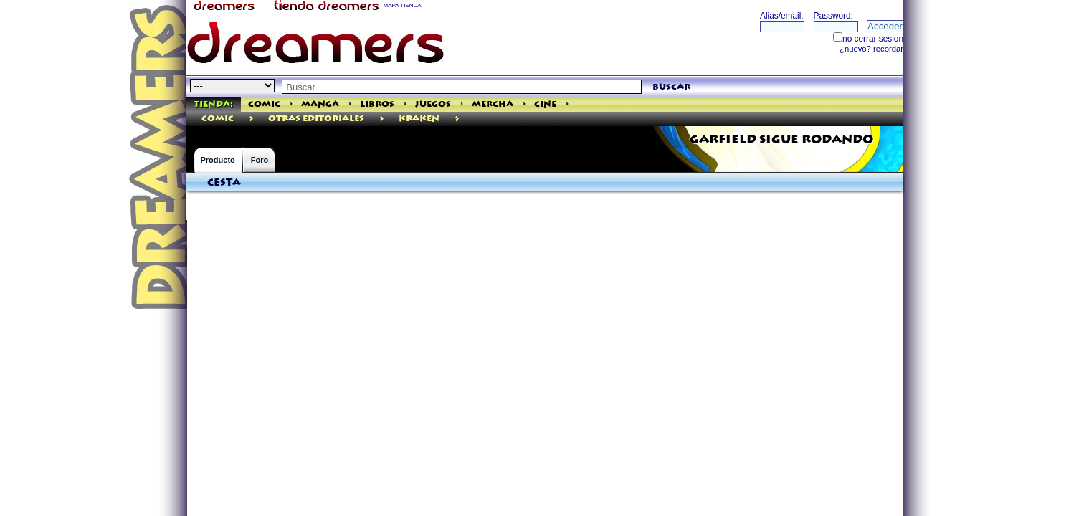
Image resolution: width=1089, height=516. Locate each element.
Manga (320, 104)
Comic (264, 104)
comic (217, 119)
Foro (259, 160)
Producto (218, 160)
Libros (377, 104)
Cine (545, 104)
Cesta (224, 182)
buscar (671, 87)
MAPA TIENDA (403, 5)
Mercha (492, 104)
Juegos (433, 104)
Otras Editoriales (316, 119)
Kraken (419, 119)
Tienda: (213, 104)
